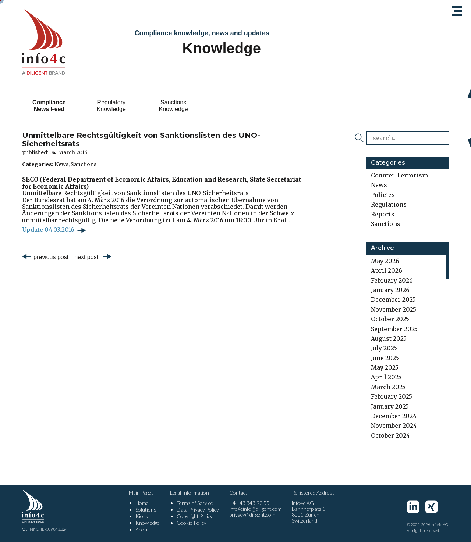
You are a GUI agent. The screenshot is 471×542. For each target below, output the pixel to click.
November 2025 (393, 309)
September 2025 (394, 329)
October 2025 (390, 319)
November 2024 (394, 425)
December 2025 (393, 299)
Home (142, 503)
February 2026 (392, 280)
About (142, 529)
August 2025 (389, 338)
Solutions (145, 509)
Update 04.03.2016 (48, 229)
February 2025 (391, 396)
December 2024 (394, 416)
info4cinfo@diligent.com (255, 509)
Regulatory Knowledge (111, 105)
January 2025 (390, 406)
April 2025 (386, 377)
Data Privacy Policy (198, 509)
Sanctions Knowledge (173, 105)
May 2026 (385, 261)
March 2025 (388, 387)
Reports (382, 214)
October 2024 (390, 435)
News (61, 164)
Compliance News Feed (49, 105)
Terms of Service (195, 503)
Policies (383, 194)
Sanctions (83, 164)
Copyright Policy (195, 516)
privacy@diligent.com (252, 515)
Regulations (389, 204)
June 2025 (385, 358)
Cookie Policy (191, 523)
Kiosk (141, 516)
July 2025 (384, 348)
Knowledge (147, 523)
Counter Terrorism (399, 175)
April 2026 (386, 270)
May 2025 (385, 367)
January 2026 (390, 290)
